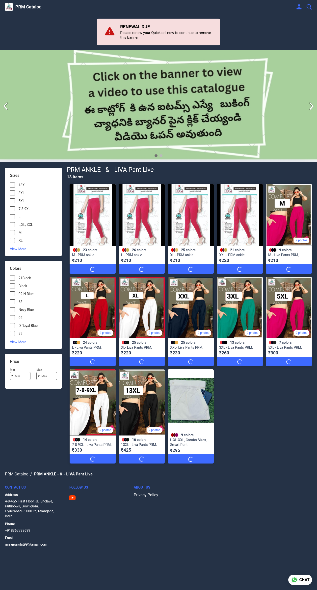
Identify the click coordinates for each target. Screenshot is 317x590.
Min (12, 370)
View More (18, 249)
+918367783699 (17, 530)
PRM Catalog (28, 6)
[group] (158, 106)
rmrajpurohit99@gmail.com (26, 544)
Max (39, 370)
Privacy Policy (146, 495)
